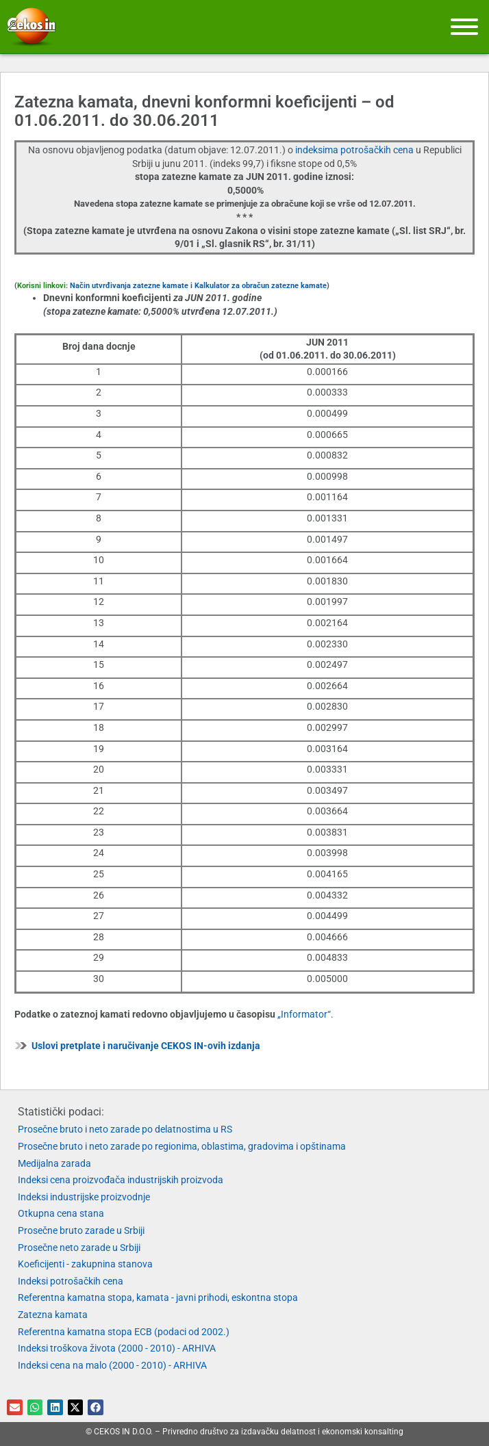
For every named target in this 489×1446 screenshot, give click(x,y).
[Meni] (464, 26)
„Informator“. (305, 1014)
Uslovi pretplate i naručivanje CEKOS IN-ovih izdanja (146, 1045)
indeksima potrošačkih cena (355, 149)
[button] (15, 1407)
